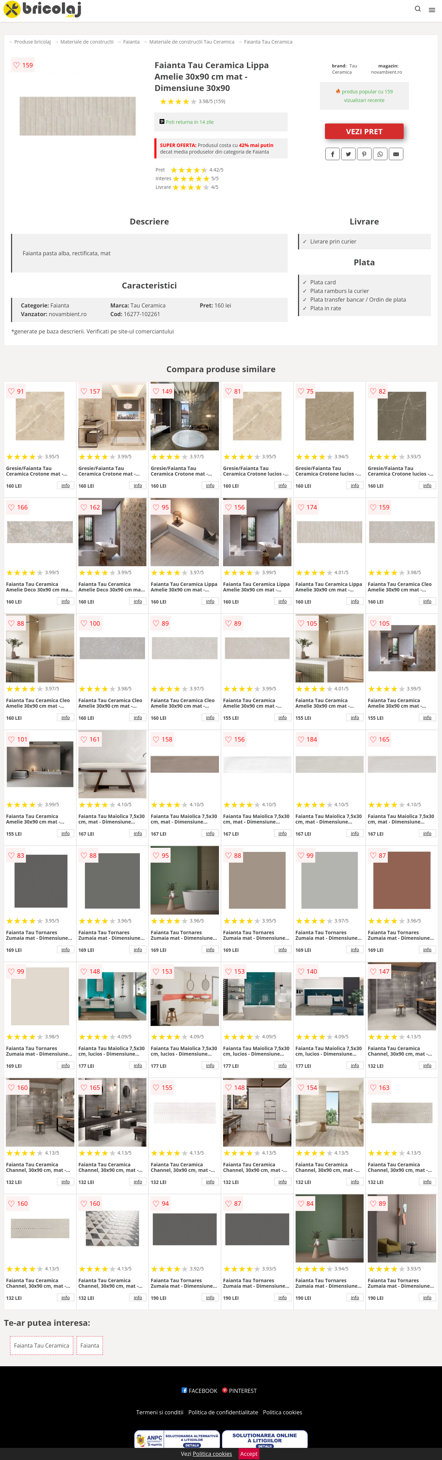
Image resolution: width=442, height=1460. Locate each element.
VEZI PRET (364, 131)
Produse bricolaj (32, 41)
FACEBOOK (199, 1391)
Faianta (131, 41)
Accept (249, 1454)
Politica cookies (282, 1412)
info (65, 485)
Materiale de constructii (87, 41)
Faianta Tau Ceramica (268, 41)
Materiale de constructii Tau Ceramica (192, 41)
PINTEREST (239, 1391)
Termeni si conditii (160, 1412)
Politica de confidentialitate (223, 1412)
